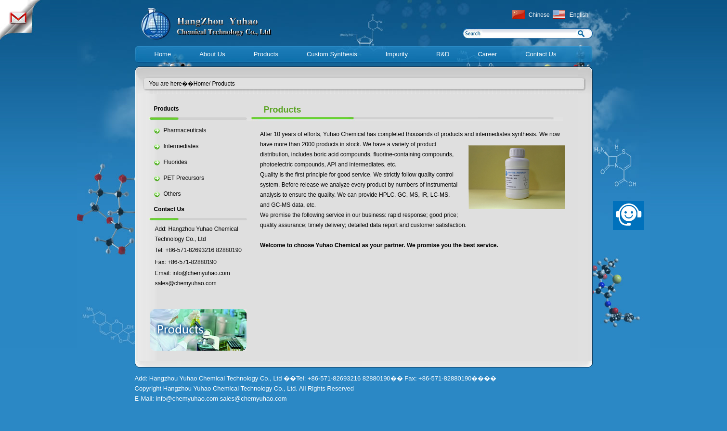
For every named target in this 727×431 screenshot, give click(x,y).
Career (487, 54)
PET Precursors (184, 178)
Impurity (397, 54)
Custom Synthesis (332, 54)
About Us (212, 54)
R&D (442, 54)
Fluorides (175, 162)
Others (172, 193)
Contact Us (540, 54)
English (579, 15)
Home (163, 54)
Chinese (539, 15)
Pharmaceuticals (185, 130)
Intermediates (181, 146)
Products (266, 54)
